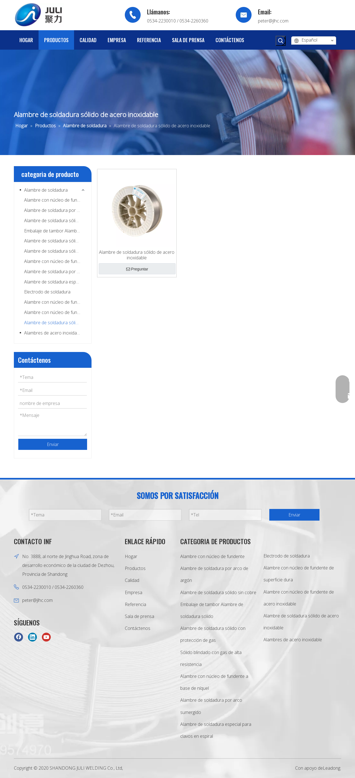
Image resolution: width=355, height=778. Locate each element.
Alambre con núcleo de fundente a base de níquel (55, 261)
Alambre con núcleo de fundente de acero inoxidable (55, 312)
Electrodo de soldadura (47, 292)
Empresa (133, 592)
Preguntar (137, 269)
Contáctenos (137, 628)
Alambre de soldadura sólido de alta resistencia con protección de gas (55, 251)
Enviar (53, 444)
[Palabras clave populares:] (281, 41)
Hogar (131, 556)
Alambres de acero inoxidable (53, 333)
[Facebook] (18, 637)
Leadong (331, 768)
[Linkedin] (32, 637)
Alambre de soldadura (46, 190)
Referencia (135, 604)
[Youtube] (46, 637)
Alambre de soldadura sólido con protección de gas (55, 241)
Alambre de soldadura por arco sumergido (55, 271)
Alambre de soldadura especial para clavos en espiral (55, 282)
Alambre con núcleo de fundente (55, 200)
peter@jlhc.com (273, 21)
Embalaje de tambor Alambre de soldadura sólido (55, 231)
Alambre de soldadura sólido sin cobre (55, 220)
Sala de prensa (139, 616)
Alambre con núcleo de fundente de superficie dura (55, 302)
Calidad (132, 580)
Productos (135, 568)
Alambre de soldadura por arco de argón (55, 210)
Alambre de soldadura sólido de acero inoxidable (55, 323)
